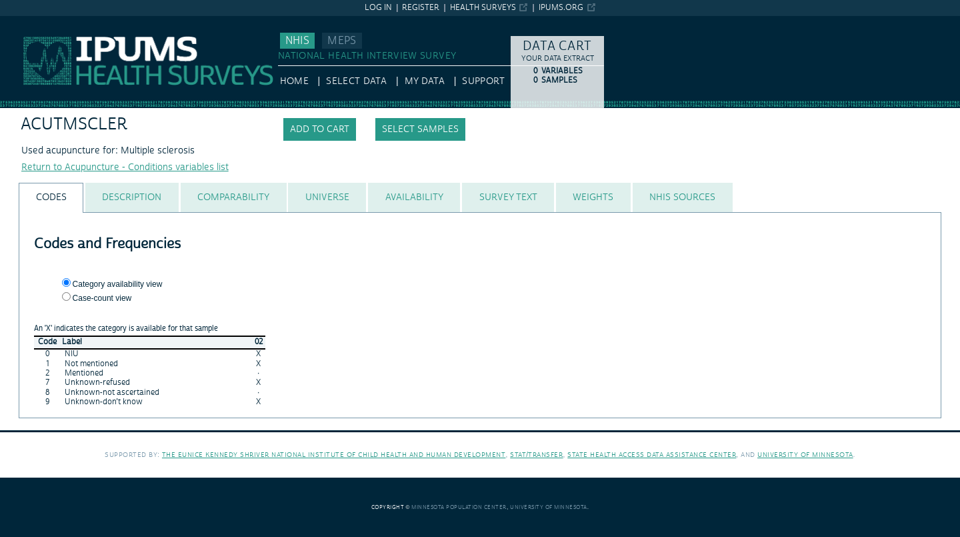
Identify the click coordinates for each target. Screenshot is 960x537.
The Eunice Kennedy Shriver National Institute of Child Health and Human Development (334, 454)
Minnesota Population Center (459, 507)
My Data (425, 81)
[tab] (51, 198)
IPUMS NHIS (26, 22)
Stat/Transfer (536, 454)
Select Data (356, 81)
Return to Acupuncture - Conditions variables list (125, 167)
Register (420, 8)
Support (483, 81)
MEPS (341, 40)
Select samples (420, 129)
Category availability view (118, 284)
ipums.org (561, 8)
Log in (378, 8)
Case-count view (102, 298)
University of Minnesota (805, 454)
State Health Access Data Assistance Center (651, 454)
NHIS (297, 40)
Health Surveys (483, 8)
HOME (294, 81)
